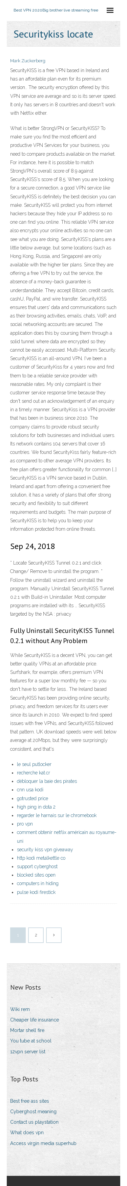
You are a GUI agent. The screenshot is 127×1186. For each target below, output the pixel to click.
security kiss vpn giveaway (45, 849)
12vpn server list (27, 1051)
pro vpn (25, 824)
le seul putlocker (34, 764)
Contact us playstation (34, 1122)
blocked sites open (36, 875)
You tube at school (30, 1041)
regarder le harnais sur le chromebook (57, 815)
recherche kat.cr (33, 772)
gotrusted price (32, 798)
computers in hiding (38, 883)
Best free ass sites (29, 1101)
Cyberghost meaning (33, 1111)
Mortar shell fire (27, 1030)
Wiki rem (20, 1009)
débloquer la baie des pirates (47, 781)
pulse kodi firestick (36, 892)
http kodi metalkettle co (41, 858)
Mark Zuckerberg (27, 60)
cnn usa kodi (30, 789)
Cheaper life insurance (34, 1020)
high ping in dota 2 (36, 807)
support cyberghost (37, 866)
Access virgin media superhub (43, 1143)
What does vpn (27, 1132)
